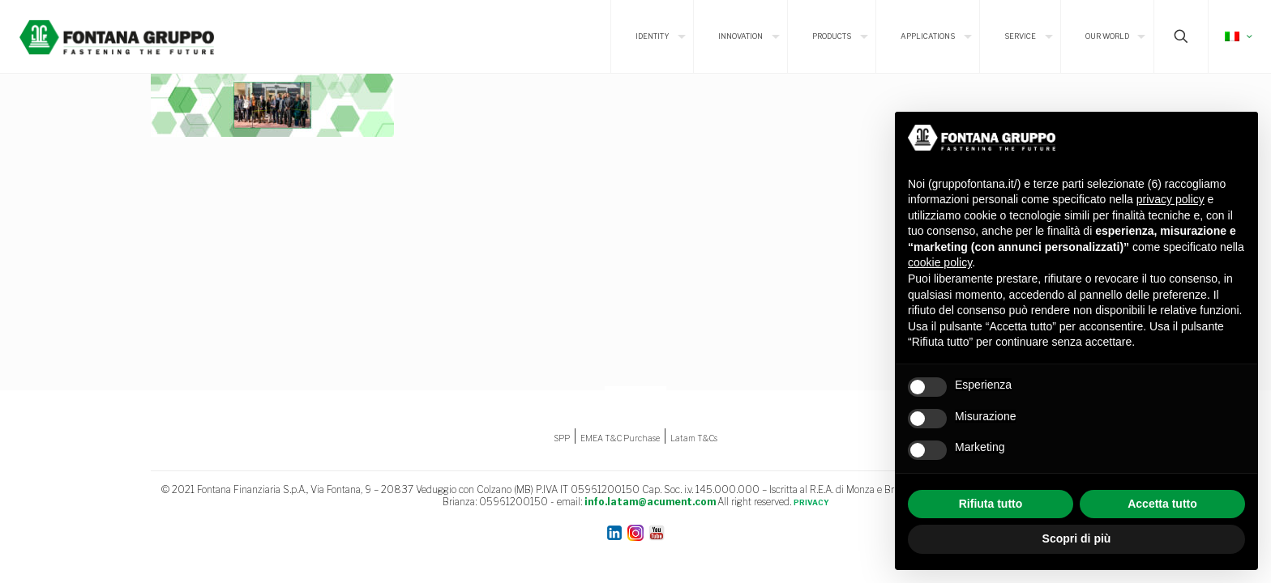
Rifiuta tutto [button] (991, 503)
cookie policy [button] (940, 262)
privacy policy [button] (1170, 199)
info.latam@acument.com (650, 502)
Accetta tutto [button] (1162, 503)
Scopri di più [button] (1076, 538)
